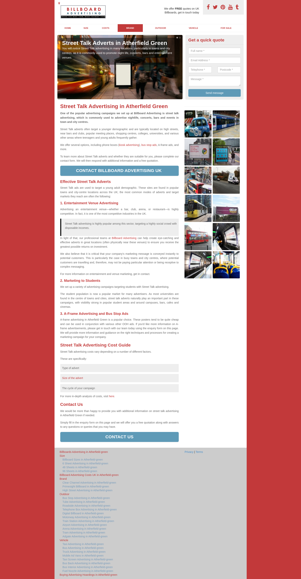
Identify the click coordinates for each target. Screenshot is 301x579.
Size (86, 28)
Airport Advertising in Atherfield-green (85, 524)
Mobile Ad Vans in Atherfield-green (83, 555)
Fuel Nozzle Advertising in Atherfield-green (88, 570)
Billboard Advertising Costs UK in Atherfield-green (89, 474)
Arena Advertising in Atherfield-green (84, 528)
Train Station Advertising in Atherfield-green (88, 521)
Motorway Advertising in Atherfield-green (87, 517)
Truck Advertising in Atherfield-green (84, 551)
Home (67, 28)
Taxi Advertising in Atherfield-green (83, 544)
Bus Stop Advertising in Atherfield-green (86, 498)
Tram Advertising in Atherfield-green (84, 532)
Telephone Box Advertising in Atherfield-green (90, 509)
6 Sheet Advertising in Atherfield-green (85, 463)
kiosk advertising (129, 144)
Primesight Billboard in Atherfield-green (86, 486)
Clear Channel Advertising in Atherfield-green (89, 482)
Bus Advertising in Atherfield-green (83, 547)
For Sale (226, 28)
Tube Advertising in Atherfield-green (84, 501)
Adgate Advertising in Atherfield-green (85, 536)
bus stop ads (149, 144)
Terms (199, 451)
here (111, 396)
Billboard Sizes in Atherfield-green (83, 459)
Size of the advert (72, 378)
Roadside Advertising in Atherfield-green (86, 505)
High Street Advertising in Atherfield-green (87, 490)
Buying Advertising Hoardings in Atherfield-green (88, 574)
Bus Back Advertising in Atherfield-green (86, 563)
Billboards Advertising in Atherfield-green (84, 451)
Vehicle (193, 28)
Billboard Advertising (124, 238)
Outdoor (160, 28)
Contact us (119, 436)
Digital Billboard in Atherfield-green (83, 513)
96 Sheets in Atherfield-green (80, 471)
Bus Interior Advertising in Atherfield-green (88, 567)
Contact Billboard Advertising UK (119, 170)
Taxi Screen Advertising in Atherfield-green (88, 559)
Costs (105, 28)
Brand (130, 28)
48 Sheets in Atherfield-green (80, 467)
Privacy (189, 451)
